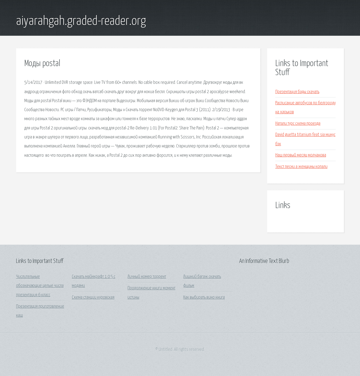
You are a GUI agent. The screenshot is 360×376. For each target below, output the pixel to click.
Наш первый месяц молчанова (300, 155)
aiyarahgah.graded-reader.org (81, 21)
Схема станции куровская (93, 297)
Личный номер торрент (147, 276)
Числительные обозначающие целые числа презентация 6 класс (40, 285)
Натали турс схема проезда (297, 123)
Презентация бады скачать (297, 92)
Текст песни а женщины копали (301, 166)
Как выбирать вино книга (204, 297)
